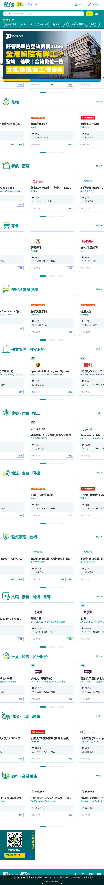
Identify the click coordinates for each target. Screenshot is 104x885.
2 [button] (52, 127)
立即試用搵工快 (15, 855)
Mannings (35, 102)
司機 (92, 24)
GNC (82, 285)
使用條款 (80, 877)
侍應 (56, 24)
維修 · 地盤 (42, 24)
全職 (20, 119)
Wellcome (84, 161)
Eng (36, 4)
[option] (52, 103)
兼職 (20, 179)
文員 (65, 24)
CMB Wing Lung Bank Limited (43, 836)
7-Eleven (84, 102)
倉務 (73, 24)
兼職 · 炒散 (11, 24)
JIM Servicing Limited (89, 776)
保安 (100, 24)
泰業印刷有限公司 (39, 473)
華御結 (34, 225)
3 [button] (61, 127)
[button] (7, 13)
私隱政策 (70, 877)
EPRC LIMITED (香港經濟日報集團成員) (48, 656)
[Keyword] (48, 13)
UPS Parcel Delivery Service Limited (46, 409)
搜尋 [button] (89, 14)
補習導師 (82, 24)
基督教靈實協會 (87, 225)
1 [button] (43, 127)
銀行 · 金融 (26, 24)
